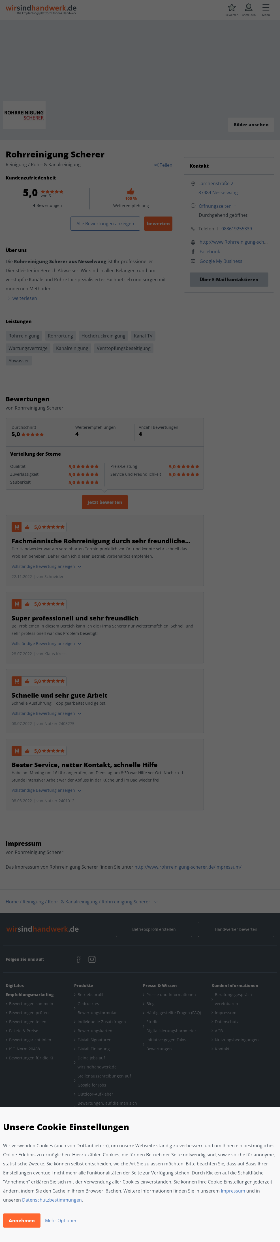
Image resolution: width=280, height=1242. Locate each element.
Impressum (233, 1191)
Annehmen (22, 1220)
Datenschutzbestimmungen (52, 1200)
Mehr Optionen (61, 1220)
